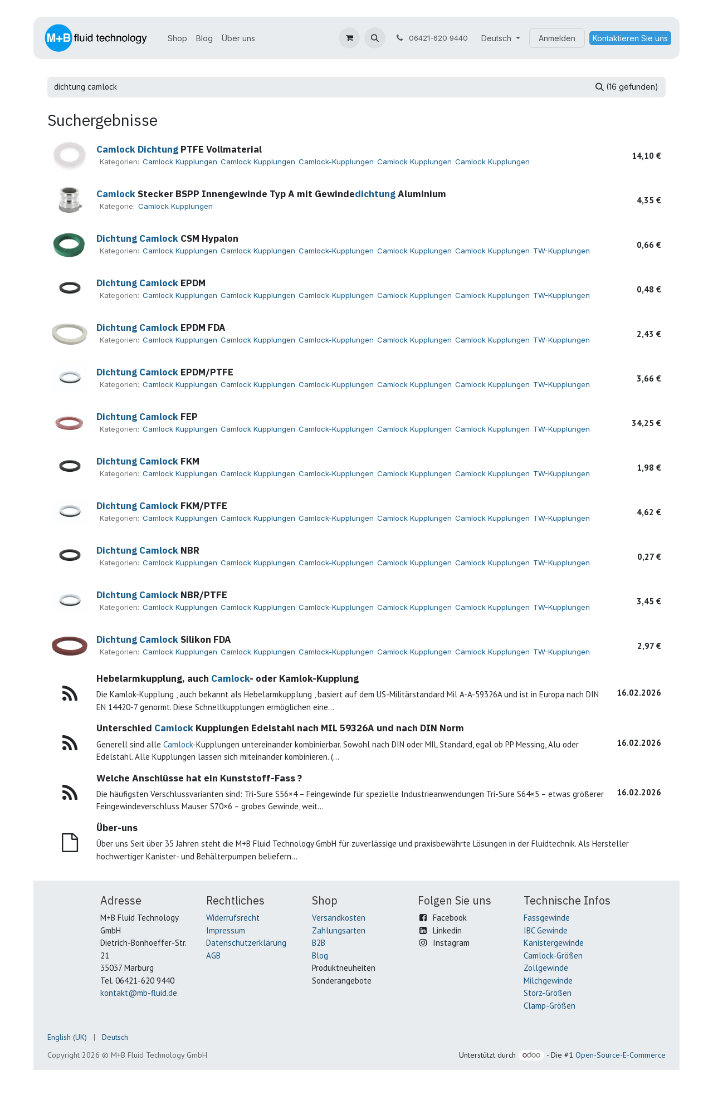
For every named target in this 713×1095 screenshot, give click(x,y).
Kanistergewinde (554, 942)
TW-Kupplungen (561, 250)
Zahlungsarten (338, 930)
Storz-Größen (548, 993)
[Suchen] (627, 87)
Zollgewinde (546, 967)
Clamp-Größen (549, 1005)
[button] (374, 37)
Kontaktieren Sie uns (630, 38)
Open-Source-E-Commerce (620, 1055)
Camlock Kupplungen (180, 161)
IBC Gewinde (546, 930)
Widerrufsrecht (233, 917)
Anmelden (557, 38)
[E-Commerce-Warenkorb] (349, 37)
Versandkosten (338, 917)
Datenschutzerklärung (246, 942)
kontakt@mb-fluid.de (138, 993)
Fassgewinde (547, 917)
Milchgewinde (548, 980)
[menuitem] (177, 38)
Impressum (225, 930)
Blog (320, 955)
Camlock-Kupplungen (336, 161)
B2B (318, 942)
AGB (213, 955)
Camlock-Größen (553, 955)
